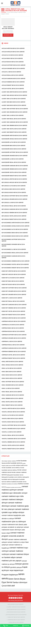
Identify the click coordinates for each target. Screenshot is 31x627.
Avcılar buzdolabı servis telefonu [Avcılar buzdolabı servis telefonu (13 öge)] (11, 467)
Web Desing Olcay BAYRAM (15, 600)
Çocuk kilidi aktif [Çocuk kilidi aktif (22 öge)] (8, 586)
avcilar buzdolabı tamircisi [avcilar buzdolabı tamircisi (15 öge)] (14, 463)
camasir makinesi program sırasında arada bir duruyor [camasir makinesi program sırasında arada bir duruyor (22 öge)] (13, 536)
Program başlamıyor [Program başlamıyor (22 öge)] (10, 575)
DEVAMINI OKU (8, 35)
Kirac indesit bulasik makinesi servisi (8, 28)
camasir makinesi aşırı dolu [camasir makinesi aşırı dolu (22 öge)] (13, 496)
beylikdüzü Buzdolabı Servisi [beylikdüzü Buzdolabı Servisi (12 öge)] (18, 481)
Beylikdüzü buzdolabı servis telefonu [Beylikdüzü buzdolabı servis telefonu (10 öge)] (10, 483)
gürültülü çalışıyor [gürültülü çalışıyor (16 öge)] (16, 567)
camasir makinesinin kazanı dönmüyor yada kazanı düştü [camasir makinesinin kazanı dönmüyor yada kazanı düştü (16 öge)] (15, 530)
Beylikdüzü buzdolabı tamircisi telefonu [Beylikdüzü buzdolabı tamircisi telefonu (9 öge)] (13, 487)
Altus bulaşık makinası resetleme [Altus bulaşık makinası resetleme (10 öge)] (9, 461)
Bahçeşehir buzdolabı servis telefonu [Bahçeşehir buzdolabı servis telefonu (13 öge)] (12, 477)
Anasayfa (3, 12)
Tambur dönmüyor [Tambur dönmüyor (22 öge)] (20, 582)
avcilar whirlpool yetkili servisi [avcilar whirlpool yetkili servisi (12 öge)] (19, 465)
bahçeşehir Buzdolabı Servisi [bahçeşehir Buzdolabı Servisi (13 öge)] (15, 474)
